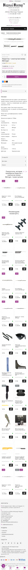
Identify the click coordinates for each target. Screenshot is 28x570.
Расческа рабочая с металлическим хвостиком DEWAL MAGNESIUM (20, 262)
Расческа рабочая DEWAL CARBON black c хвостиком (20, 458)
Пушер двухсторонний (6, 289)
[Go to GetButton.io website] (3, 568)
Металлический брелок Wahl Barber (20, 429)
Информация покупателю (7, 534)
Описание (4, 91)
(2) (5, 405)
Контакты (4, 532)
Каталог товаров (8, 28)
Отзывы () (5, 157)
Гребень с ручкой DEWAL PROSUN (6, 457)
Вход (11, 1)
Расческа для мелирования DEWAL (5, 262)
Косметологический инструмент (14, 84)
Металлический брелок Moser (6, 429)
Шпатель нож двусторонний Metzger (5, 234)
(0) (5, 200)
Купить (17, 76)
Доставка (4, 161)
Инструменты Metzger (7, 86)
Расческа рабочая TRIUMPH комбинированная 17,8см (6, 374)
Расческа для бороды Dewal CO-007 (20, 374)
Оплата (4, 165)
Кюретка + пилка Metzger (6, 196)
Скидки (3, 536)
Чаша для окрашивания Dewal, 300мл (20, 346)
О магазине (4, 530)
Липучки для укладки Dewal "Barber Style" (19, 402)
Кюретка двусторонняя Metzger (18, 486)
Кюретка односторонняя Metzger (6, 318)
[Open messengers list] (3, 566)
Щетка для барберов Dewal (7, 401)
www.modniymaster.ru (16, 25)
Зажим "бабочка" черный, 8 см (19, 233)
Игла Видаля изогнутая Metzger (19, 196)
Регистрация (18, 1)
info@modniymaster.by (8, 524)
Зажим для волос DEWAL (6, 345)
